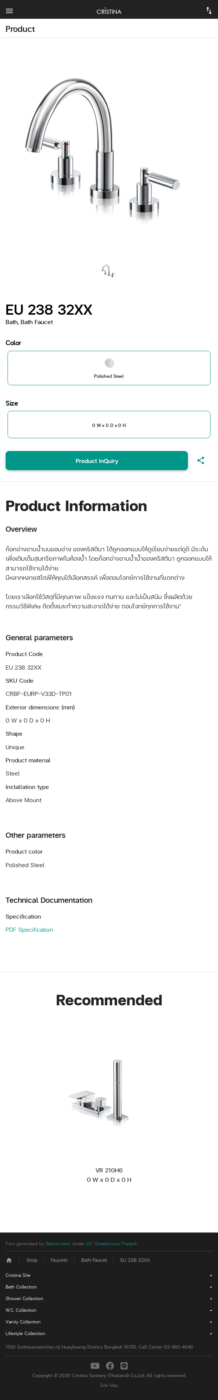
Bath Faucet (94, 1259)
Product (20, 29)
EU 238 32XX (135, 1259)
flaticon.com (58, 1243)
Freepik (129, 1243)
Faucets (59, 1259)
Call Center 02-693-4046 (166, 1347)
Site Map (109, 1385)
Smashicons (107, 1243)
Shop (31, 1259)
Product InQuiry (97, 460)
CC (89, 1243)
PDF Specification (29, 929)
